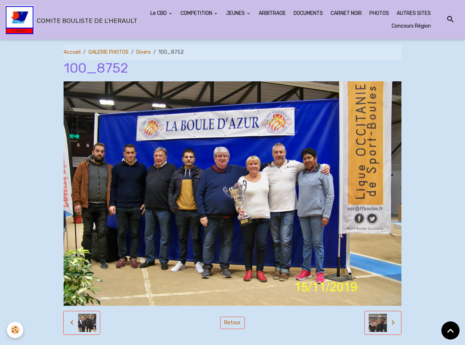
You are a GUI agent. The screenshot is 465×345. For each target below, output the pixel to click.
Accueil (72, 52)
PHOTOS (379, 13)
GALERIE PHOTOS (108, 52)
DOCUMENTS (308, 13)
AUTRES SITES (414, 13)
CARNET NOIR (346, 13)
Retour (232, 323)
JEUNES (236, 13)
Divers (143, 52)
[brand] (65, 19)
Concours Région (411, 26)
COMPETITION (197, 13)
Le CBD (159, 13)
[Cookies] (15, 330)
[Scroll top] (450, 330)
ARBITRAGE (272, 13)
